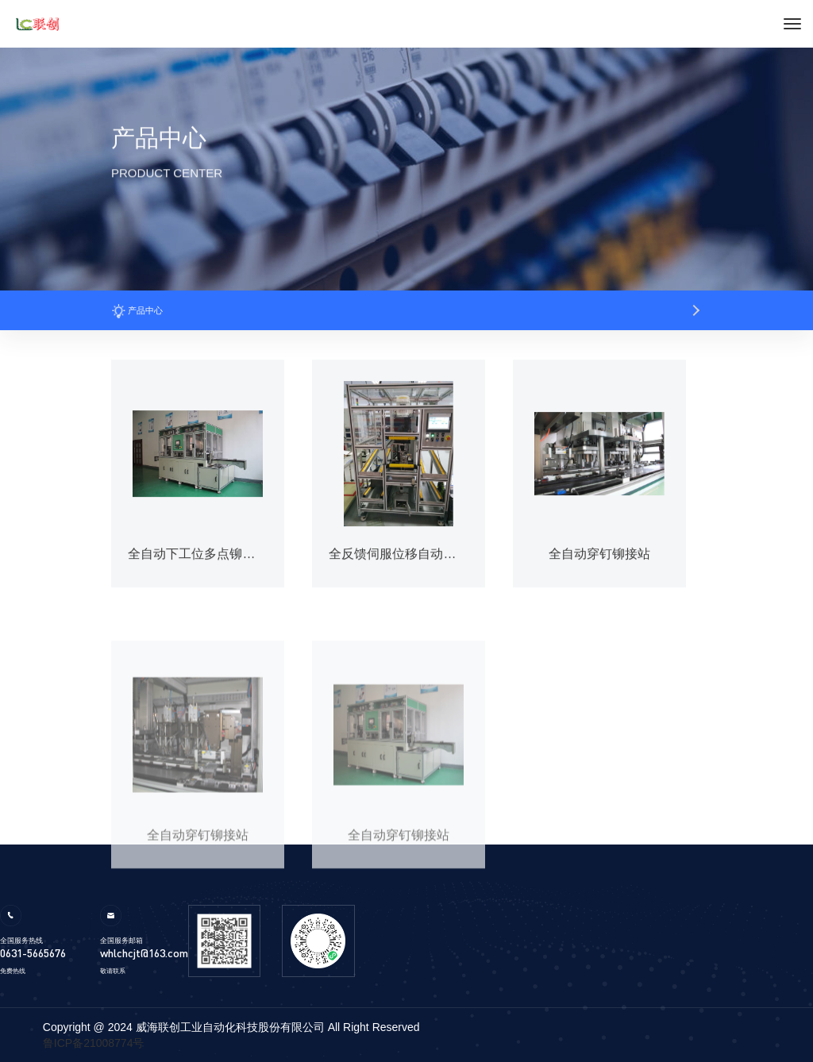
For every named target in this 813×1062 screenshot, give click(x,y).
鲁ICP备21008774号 (93, 1043)
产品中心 (137, 310)
